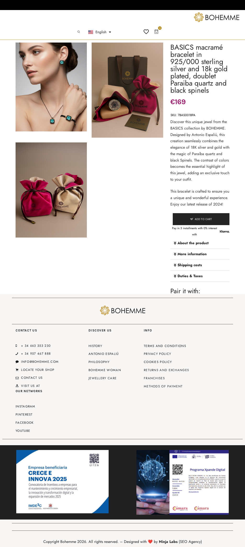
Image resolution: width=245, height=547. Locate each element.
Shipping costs (190, 265)
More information (192, 254)
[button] (199, 243)
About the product (193, 243)
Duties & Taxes (190, 276)
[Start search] (79, 32)
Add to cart (203, 219)
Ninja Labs (168, 541)
